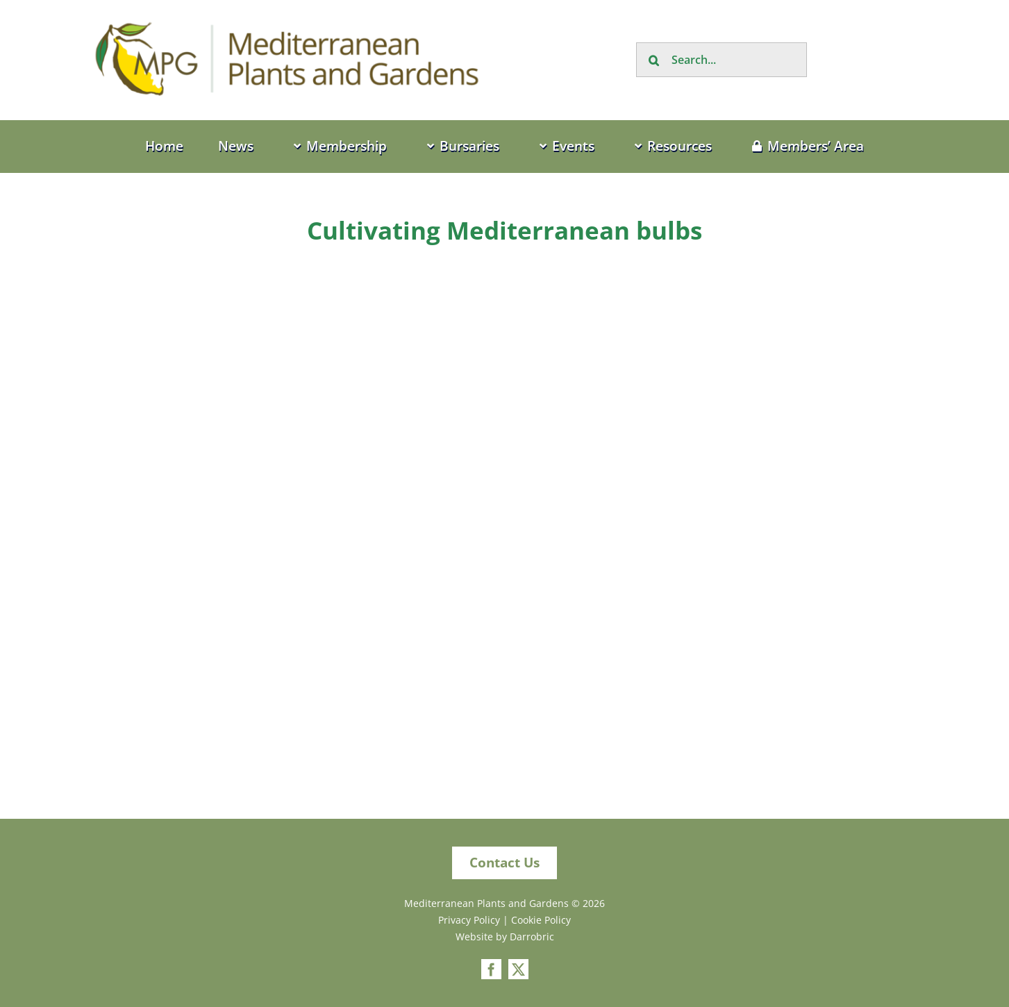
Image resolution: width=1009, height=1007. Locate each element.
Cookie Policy (541, 919)
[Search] (653, 59)
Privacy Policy (469, 919)
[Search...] (721, 59)
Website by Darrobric (505, 936)
